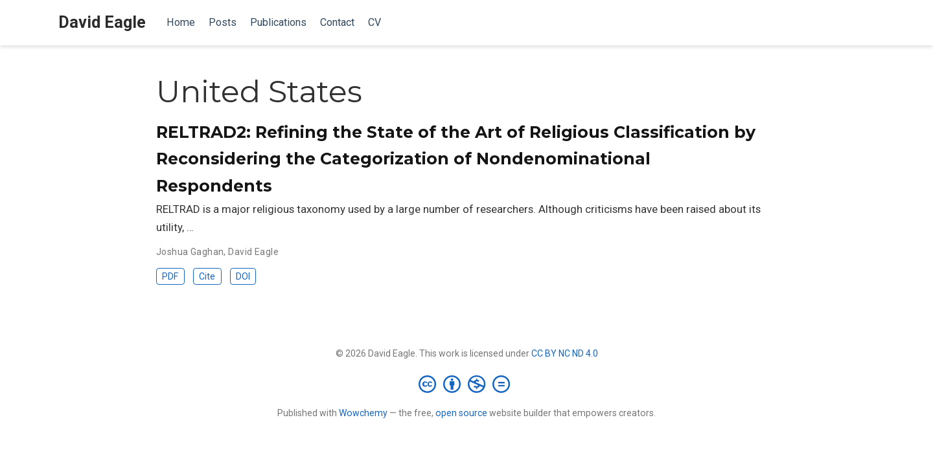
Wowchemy (363, 413)
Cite (207, 276)
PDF (170, 276)
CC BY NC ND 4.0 (564, 353)
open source (461, 413)
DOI (243, 276)
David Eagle (102, 22)
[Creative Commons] (467, 383)
